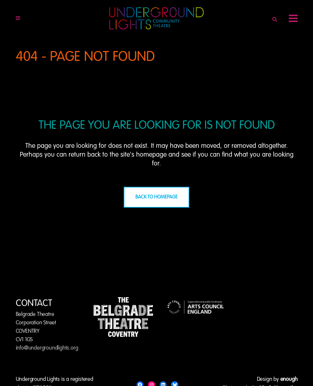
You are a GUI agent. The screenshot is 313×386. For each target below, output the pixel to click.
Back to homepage (156, 197)
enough (289, 379)
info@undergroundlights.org (47, 348)
